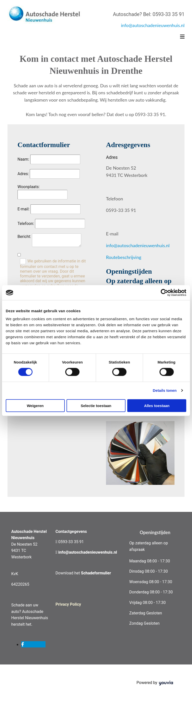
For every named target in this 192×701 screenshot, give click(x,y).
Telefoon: (26, 223)
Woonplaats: (29, 186)
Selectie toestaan (96, 405)
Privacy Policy (68, 604)
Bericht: (24, 236)
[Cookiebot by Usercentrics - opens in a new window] (164, 292)
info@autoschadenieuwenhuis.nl (152, 25)
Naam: (23, 159)
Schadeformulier (96, 573)
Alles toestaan (157, 405)
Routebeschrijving (123, 257)
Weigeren (35, 405)
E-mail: (24, 209)
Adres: (23, 173)
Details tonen (164, 390)
